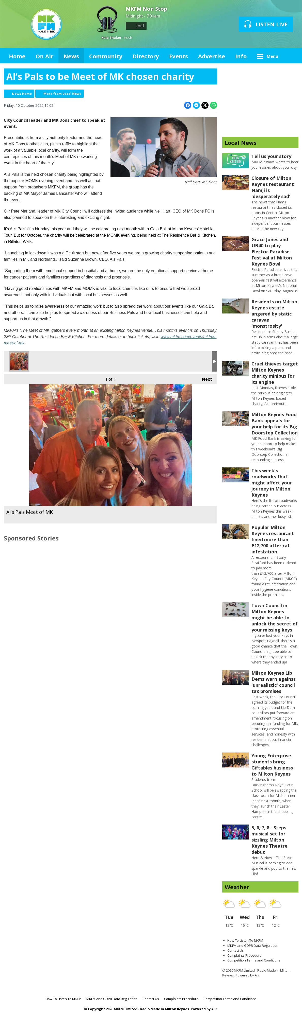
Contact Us (235, 950)
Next (204, 378)
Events (178, 56)
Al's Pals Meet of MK (19, 361)
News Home (22, 93)
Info (241, 56)
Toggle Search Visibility (290, 55)
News (71, 56)
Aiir (214, 1009)
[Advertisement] (260, 100)
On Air (44, 56)
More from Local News (62, 93)
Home (17, 56)
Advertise (211, 56)
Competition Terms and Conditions (253, 960)
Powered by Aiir (247, 975)
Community (105, 56)
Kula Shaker (111, 37)
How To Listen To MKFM (245, 940)
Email (136, 26)
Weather (237, 887)
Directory (146, 56)
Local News (241, 142)
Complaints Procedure (244, 955)
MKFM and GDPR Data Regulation (252, 945)
